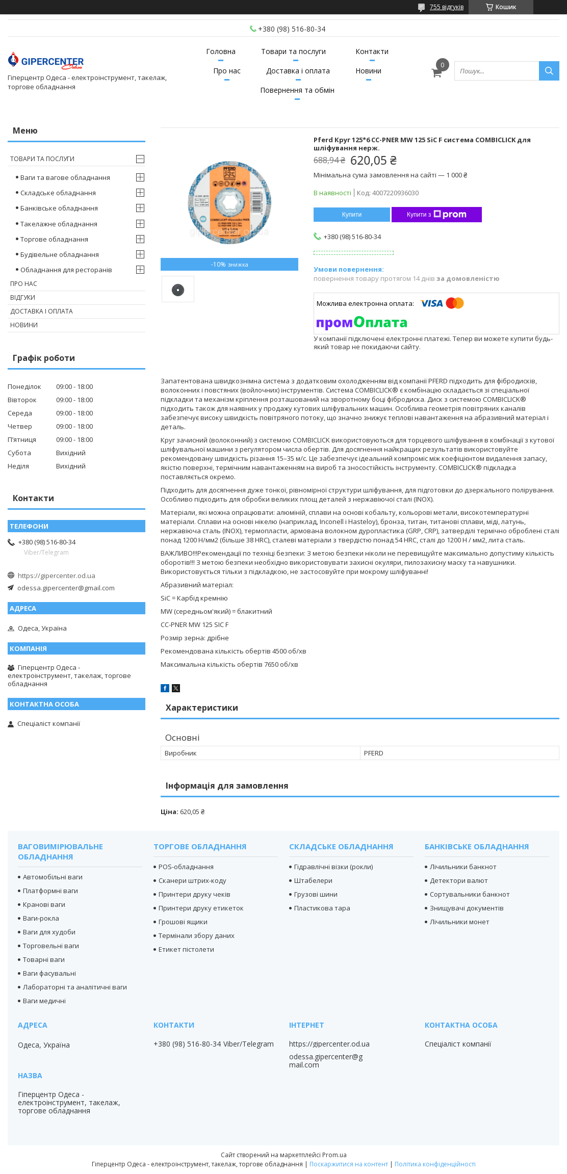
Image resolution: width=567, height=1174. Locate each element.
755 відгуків (446, 7)
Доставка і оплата (298, 70)
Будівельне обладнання (59, 254)
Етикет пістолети (186, 949)
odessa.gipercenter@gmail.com (66, 588)
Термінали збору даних (197, 935)
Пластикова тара (322, 907)
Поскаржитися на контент (349, 1164)
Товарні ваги (44, 959)
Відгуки (22, 297)
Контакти (372, 51)
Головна (221, 51)
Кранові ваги (44, 904)
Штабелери (313, 880)
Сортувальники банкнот (470, 894)
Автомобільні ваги (53, 876)
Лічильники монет (459, 921)
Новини (368, 70)
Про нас (227, 70)
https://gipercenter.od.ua (56, 575)
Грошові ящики (183, 921)
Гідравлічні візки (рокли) (333, 866)
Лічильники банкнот (463, 866)
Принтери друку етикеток (201, 907)
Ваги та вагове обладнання (65, 177)
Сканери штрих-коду (192, 880)
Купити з (437, 214)
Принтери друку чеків (194, 894)
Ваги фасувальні (49, 973)
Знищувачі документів (467, 907)
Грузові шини (316, 894)
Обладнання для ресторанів (66, 269)
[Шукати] (549, 71)
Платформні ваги (50, 890)
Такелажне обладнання (58, 223)
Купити (352, 214)
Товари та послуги (293, 51)
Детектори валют (459, 880)
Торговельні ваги (51, 945)
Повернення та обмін (297, 90)
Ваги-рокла (41, 918)
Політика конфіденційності (435, 1164)
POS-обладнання (186, 866)
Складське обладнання (58, 192)
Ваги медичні (44, 1000)
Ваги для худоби (49, 931)
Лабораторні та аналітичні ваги (75, 987)
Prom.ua (334, 1155)
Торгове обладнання (54, 239)
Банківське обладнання (59, 208)
